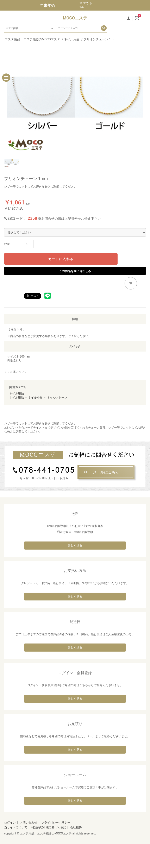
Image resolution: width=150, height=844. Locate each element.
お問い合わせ (28, 822)
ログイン (10, 822)
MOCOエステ (75, 18)
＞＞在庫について (15, 371)
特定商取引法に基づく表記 (48, 827)
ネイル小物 (35, 397)
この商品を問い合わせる (75, 271)
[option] (75, 100)
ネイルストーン (57, 397)
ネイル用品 (16, 393)
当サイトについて (15, 827)
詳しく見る (75, 545)
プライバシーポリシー (55, 822)
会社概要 (76, 827)
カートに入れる (61, 259)
